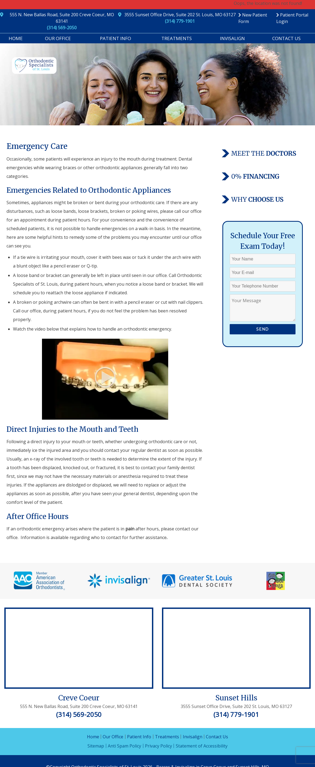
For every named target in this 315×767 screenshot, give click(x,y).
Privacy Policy (158, 746)
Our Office (58, 38)
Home (16, 38)
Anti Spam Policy (124, 746)
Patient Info (115, 38)
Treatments (176, 38)
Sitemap (95, 746)
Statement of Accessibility (202, 746)
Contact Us (286, 38)
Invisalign (232, 38)
